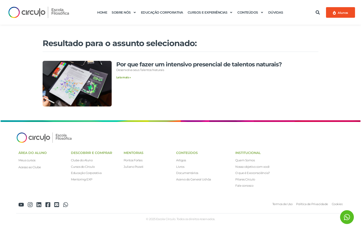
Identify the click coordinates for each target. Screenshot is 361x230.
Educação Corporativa (162, 12)
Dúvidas (275, 12)
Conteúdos (250, 12)
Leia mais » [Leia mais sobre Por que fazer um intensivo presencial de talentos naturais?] (123, 77)
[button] (317, 12)
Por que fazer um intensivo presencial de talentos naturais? (199, 64)
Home (102, 12)
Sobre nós (124, 12)
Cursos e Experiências (210, 12)
